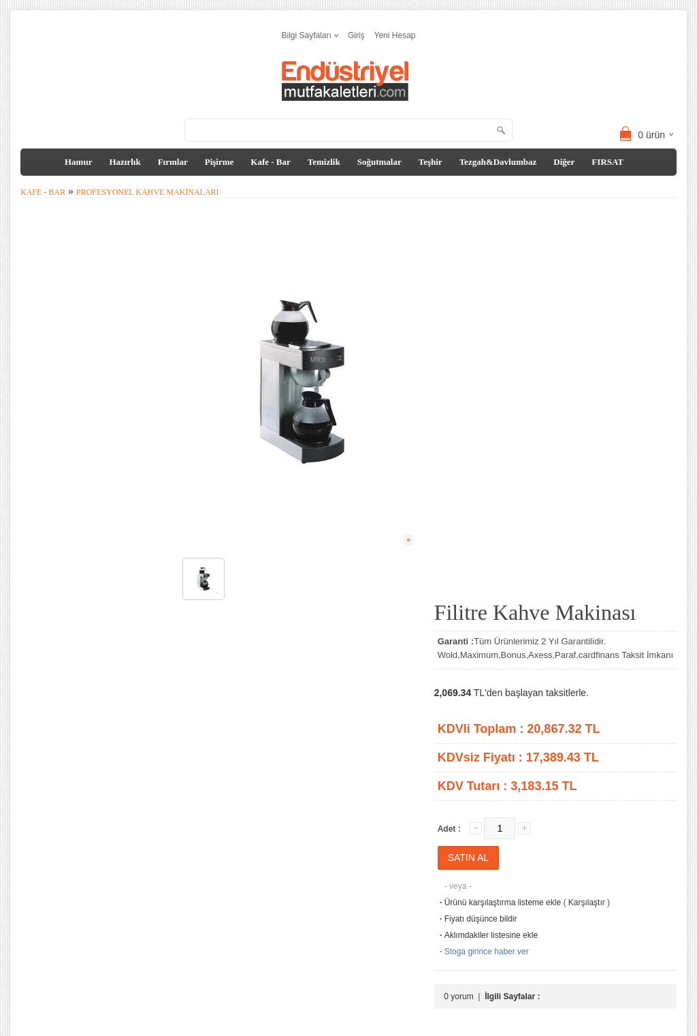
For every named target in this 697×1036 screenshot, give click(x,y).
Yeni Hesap (395, 35)
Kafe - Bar (270, 162)
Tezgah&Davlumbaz (498, 162)
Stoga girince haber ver (483, 951)
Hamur (78, 162)
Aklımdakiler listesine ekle (488, 935)
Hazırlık (124, 162)
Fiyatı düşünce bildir (477, 919)
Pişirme (219, 162)
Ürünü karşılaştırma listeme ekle (499, 902)
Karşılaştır (586, 902)
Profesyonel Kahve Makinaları (147, 192)
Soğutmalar (379, 162)
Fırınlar (173, 162)
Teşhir (430, 162)
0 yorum (458, 996)
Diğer (563, 162)
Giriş (356, 35)
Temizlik (324, 162)
